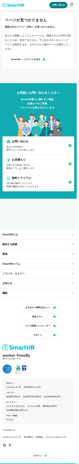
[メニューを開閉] (71, 5)
